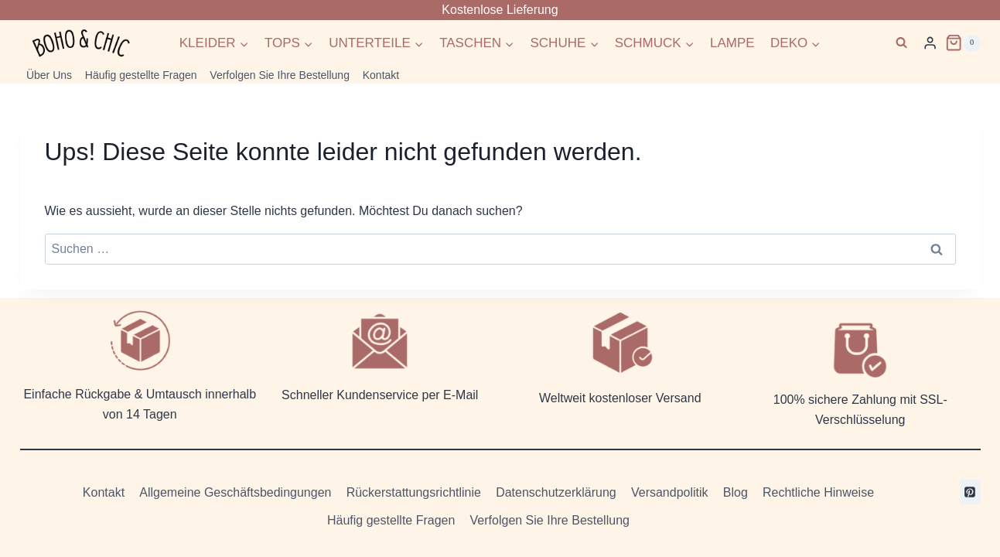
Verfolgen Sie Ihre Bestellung (280, 75)
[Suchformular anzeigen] (901, 42)
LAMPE (732, 43)
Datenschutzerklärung (556, 492)
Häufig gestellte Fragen (141, 75)
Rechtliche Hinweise (818, 492)
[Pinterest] (970, 492)
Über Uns (49, 75)
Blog (735, 492)
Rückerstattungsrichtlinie (413, 492)
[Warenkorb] (962, 42)
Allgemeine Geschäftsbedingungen (235, 492)
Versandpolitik (669, 492)
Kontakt (381, 75)
